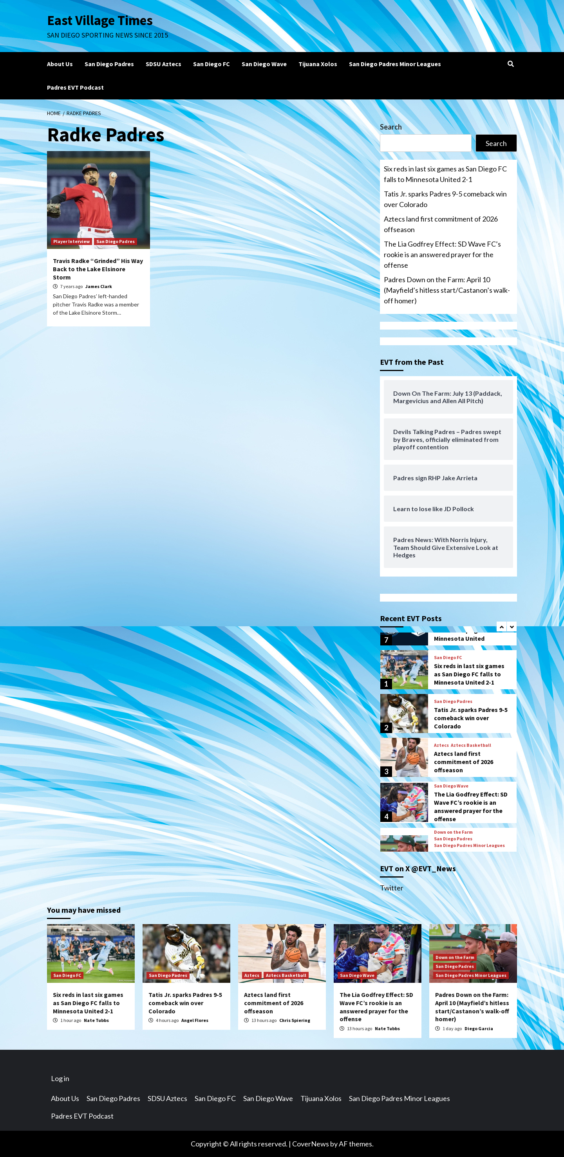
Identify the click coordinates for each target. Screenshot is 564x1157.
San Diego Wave (264, 64)
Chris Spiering (294, 1020)
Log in (60, 1078)
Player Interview (71, 241)
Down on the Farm (453, 832)
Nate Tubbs (96, 1020)
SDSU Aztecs (163, 64)
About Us (60, 64)
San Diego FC (211, 64)
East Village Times (100, 20)
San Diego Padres (109, 64)
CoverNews (310, 1143)
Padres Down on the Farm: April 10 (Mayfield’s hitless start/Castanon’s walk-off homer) (447, 290)
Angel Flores (194, 1020)
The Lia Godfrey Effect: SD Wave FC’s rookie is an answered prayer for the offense (442, 254)
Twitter (391, 887)
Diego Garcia (479, 1028)
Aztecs (441, 745)
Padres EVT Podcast (75, 87)
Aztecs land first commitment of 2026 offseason (441, 224)
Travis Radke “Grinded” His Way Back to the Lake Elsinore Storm (98, 269)
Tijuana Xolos (317, 64)
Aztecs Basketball (471, 745)
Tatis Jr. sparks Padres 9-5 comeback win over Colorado (445, 199)
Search (391, 127)
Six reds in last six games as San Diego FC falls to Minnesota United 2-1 (445, 174)
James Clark (98, 286)
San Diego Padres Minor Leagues (395, 64)
